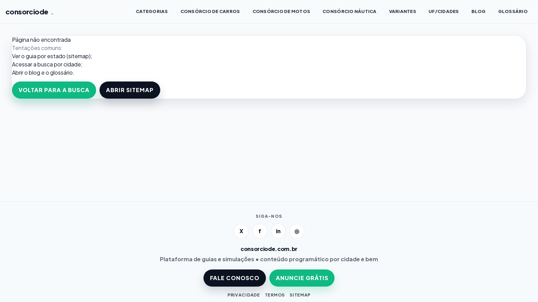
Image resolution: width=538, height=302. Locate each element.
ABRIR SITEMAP (129, 89)
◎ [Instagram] (296, 231)
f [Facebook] (259, 231)
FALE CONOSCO (235, 277)
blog (34, 72)
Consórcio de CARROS (210, 11)
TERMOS (275, 295)
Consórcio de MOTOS (282, 11)
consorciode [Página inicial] (29, 12)
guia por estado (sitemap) (58, 56)
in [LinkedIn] (278, 231)
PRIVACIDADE (243, 295)
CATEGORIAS (152, 11)
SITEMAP (300, 295)
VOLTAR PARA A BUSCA (54, 89)
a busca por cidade (57, 64)
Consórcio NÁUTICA (349, 11)
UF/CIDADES (444, 11)
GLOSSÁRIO (513, 11)
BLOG (478, 11)
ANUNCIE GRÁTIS (302, 277)
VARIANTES (402, 11)
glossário (61, 72)
